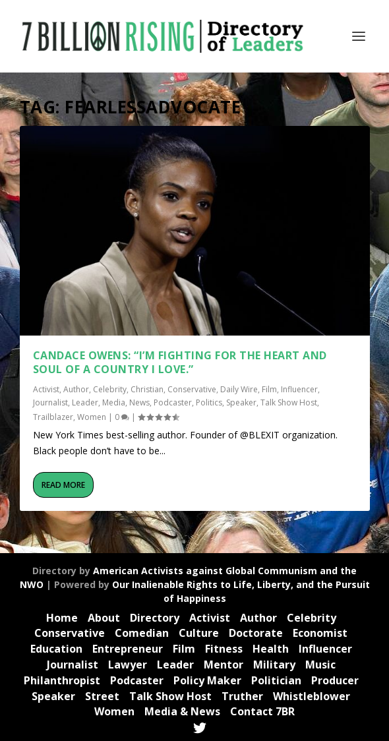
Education (56, 648)
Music (320, 664)
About (104, 617)
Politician (276, 680)
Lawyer (127, 664)
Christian (147, 389)
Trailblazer (53, 417)
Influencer (299, 389)
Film (269, 389)
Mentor (223, 664)
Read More (63, 484)
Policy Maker (207, 680)
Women (91, 417)
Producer (335, 680)
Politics (209, 402)
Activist (46, 389)
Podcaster (173, 402)
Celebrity (110, 389)
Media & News (182, 711)
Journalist (50, 402)
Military (274, 664)
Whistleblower (311, 696)
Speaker (241, 402)
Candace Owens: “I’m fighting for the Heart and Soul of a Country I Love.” (180, 362)
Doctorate (256, 633)
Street (102, 696)
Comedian (142, 633)
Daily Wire (239, 389)
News (139, 402)
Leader (85, 402)
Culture (199, 633)
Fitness (224, 648)
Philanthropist (62, 680)
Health (271, 648)
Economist (320, 633)
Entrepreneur (127, 648)
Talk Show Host (288, 402)
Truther (242, 696)
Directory (154, 617)
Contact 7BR (262, 711)
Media (113, 402)
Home (62, 617)
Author (76, 389)
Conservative (191, 389)
